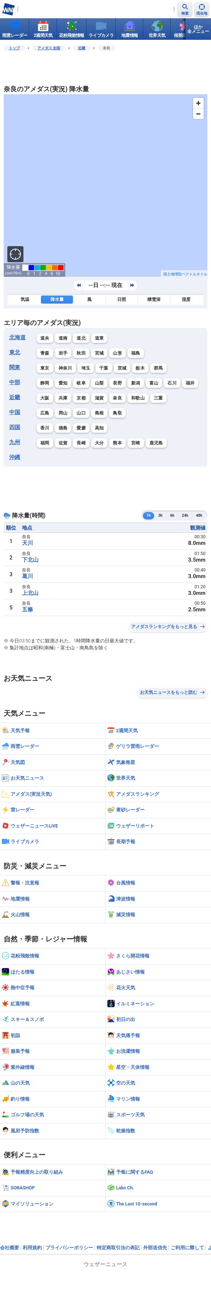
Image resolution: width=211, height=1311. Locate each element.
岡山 (63, 413)
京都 (81, 398)
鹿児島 (156, 443)
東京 (44, 368)
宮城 (99, 353)
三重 (158, 398)
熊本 (117, 443)
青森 (44, 353)
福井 (190, 383)
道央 (44, 338)
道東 (99, 338)
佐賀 (63, 443)
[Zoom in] (198, 103)
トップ (14, 48)
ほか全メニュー (198, 29)
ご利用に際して (187, 1247)
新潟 (135, 383)
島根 (99, 413)
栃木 (140, 368)
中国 (14, 412)
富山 (154, 383)
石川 (172, 383)
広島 (44, 413)
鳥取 (117, 413)
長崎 (81, 443)
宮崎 (135, 443)
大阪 (44, 398)
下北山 (30, 560)
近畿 (81, 48)
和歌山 (138, 398)
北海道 (17, 337)
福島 (135, 353)
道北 (81, 338)
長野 (117, 383)
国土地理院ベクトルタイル (185, 274)
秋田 (81, 353)
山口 (81, 413)
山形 (117, 353)
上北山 (30, 593)
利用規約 (32, 1247)
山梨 (99, 383)
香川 (44, 428)
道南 (63, 338)
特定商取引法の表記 (118, 1247)
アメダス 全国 (48, 48)
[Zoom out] (198, 113)
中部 (14, 382)
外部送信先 (155, 1247)
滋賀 (99, 398)
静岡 (44, 383)
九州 (14, 442)
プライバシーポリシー (69, 1247)
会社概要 (9, 1247)
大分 (99, 443)
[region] (105, 185)
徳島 (63, 428)
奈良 (117, 398)
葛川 (27, 576)
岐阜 (81, 383)
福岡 (44, 443)
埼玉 (85, 368)
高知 (99, 428)
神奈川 (65, 368)
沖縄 (14, 457)
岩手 (63, 353)
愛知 (63, 383)
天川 (27, 543)
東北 (14, 352)
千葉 (103, 368)
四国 (14, 427)
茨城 (122, 368)
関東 (14, 367)
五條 (27, 609)
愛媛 (81, 428)
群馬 (158, 368)
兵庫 (63, 398)
